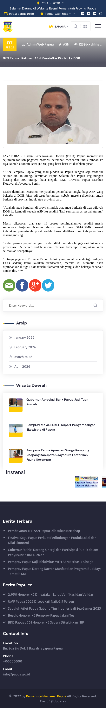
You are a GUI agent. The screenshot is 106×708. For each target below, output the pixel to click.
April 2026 (22, 366)
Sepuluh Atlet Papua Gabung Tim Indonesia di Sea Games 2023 (54, 608)
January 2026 (24, 337)
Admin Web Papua (40, 44)
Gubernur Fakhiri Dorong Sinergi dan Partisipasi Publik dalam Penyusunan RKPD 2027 (53, 552)
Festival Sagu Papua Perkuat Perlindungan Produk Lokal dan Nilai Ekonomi (52, 540)
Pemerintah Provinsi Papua (46, 696)
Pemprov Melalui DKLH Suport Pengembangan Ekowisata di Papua (61, 427)
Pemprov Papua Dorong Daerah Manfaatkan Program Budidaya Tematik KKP (55, 571)
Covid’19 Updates (53, 701)
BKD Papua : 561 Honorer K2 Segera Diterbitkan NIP (46, 622)
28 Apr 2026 (51, 3)
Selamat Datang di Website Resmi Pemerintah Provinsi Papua (53, 8)
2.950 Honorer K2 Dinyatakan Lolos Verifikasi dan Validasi (51, 594)
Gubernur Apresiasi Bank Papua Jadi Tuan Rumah (57, 401)
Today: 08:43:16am (58, 14)
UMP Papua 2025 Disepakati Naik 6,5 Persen (41, 601)
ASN (66, 44)
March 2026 (23, 357)
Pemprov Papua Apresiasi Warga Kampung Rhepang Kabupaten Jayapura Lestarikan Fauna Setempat (57, 455)
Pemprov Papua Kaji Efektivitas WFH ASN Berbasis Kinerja (50, 562)
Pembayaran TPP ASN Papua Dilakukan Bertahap (44, 531)
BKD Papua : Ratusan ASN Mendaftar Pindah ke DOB (41, 58)
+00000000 (12, 661)
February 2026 (25, 347)
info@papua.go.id (21, 14)
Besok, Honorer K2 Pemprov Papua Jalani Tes (41, 615)
